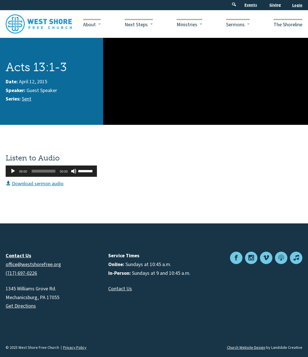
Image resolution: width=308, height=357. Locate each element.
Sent (26, 99)
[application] (51, 171)
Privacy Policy (74, 348)
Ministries (187, 24)
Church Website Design (246, 348)
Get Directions (21, 306)
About (89, 24)
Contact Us (120, 288)
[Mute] (74, 171)
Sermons (235, 24)
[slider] (43, 171)
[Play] (13, 171)
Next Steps (136, 24)
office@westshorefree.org (33, 264)
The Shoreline (288, 24)
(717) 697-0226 (21, 273)
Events (250, 5)
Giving (275, 5)
